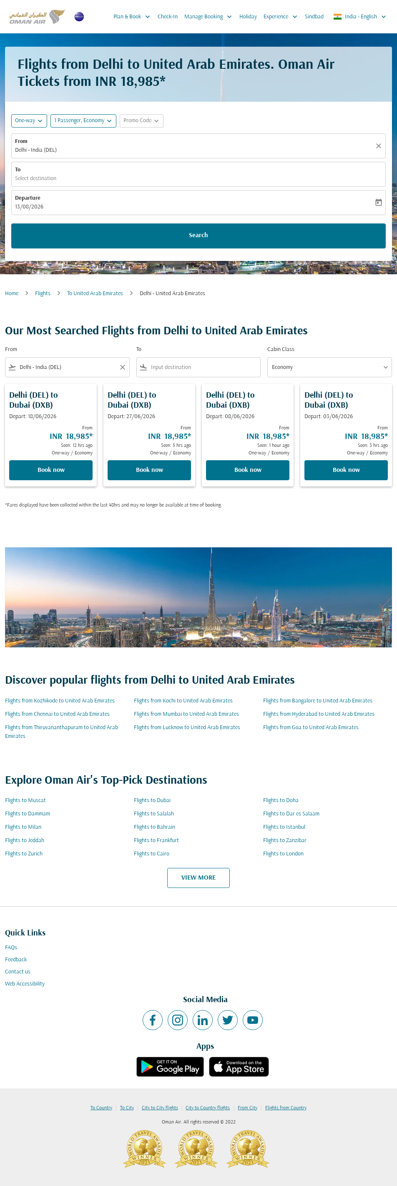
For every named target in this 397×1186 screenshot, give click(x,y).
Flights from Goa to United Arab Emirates (311, 728)
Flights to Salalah (154, 814)
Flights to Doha (281, 800)
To (17, 170)
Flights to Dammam (27, 814)
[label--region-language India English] (360, 17)
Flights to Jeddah (24, 840)
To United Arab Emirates (95, 294)
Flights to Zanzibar (285, 840)
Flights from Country (286, 1108)
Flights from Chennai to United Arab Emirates (57, 714)
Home (11, 294)
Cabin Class (280, 349)
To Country (101, 1108)
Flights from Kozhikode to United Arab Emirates (60, 701)
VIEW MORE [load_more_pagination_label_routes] (198, 878)
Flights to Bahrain (154, 827)
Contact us (17, 972)
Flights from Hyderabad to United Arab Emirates (318, 714)
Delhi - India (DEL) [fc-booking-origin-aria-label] (36, 150)
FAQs (11, 948)
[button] (83, 121)
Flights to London (283, 854)
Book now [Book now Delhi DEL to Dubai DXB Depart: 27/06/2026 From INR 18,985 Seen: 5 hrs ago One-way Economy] (149, 470)
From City (247, 1108)
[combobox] (67, 367)
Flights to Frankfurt (156, 840)
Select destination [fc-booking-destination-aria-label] (35, 179)
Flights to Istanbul (284, 827)
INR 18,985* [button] (130, 82)
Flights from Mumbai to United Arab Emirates (186, 714)
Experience (283, 17)
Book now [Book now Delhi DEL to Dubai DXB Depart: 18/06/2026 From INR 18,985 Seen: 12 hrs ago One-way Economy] (51, 470)
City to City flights (160, 1108)
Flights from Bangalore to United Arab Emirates (317, 701)
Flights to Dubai (152, 800)
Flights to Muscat (25, 800)
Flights (42, 294)
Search (198, 235)
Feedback (16, 960)
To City (127, 1108)
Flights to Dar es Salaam (291, 814)
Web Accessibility (25, 984)
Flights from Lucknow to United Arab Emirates (187, 728)
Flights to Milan (23, 827)
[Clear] (379, 146)
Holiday (248, 17)
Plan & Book (133, 17)
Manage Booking (210, 17)
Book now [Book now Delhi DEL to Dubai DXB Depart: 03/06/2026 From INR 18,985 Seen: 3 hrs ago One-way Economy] (346, 470)
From (21, 141)
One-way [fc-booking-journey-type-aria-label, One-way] (25, 121)
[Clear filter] (122, 367)
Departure (27, 198)
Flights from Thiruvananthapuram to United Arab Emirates (61, 732)
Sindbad (314, 17)
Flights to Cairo (151, 854)
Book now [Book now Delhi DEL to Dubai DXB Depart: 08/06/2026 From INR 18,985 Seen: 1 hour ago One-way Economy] (247, 470)
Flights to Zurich (24, 854)
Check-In (168, 17)
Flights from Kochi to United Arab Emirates (183, 701)
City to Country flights (208, 1108)
